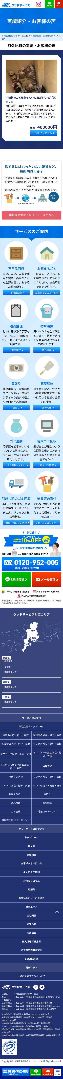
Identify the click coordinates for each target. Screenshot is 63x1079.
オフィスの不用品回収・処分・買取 (47, 754)
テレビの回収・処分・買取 (47, 743)
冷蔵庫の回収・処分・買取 (47, 735)
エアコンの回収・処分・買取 (16, 754)
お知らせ (31, 924)
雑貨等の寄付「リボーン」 (16, 820)
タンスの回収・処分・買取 (47, 785)
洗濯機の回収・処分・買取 (16, 743)
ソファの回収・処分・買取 (47, 776)
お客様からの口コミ (31, 863)
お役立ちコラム (31, 880)
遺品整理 (15, 802)
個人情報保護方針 (31, 941)
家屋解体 (47, 802)
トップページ (32, 837)
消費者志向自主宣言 (31, 950)
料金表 (31, 846)
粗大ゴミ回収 (16, 776)
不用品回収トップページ (32, 726)
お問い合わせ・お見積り (32, 898)
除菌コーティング (47, 811)
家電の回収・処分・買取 (16, 735)
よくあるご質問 (31, 872)
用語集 (31, 889)
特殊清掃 (47, 766)
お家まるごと (16, 794)
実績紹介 (31, 854)
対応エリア (31, 906)
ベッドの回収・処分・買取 (16, 785)
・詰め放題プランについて (31, 976)
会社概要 (31, 915)
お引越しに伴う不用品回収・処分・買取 (16, 766)
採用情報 (31, 932)
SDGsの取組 (31, 958)
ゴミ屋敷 (15, 811)
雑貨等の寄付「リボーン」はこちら (31, 215)
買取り (47, 794)
